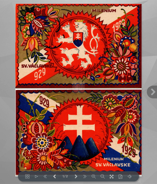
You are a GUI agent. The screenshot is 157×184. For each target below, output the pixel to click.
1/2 (65, 176)
